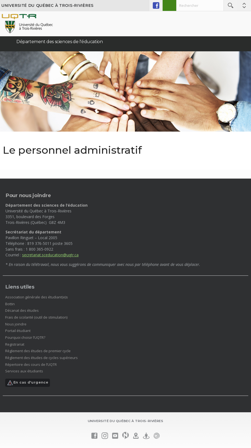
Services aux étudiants (24, 371)
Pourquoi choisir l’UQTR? (25, 337)
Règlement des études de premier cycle (38, 350)
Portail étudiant (18, 330)
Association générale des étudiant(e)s (36, 297)
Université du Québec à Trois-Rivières (47, 5)
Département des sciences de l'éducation (59, 41)
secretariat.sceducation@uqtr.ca (50, 254)
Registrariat (14, 344)
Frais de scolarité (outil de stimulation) (36, 317)
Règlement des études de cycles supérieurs (41, 357)
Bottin (10, 303)
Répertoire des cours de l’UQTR (31, 364)
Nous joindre (15, 324)
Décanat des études (22, 310)
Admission (169, 5)
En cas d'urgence (27, 382)
